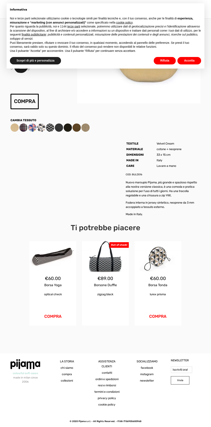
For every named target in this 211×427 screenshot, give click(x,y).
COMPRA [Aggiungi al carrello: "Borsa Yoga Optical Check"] (53, 316)
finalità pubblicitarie (34, 34)
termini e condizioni (107, 392)
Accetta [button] (189, 60)
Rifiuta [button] (164, 60)
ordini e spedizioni (106, 379)
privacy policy (107, 398)
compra (67, 374)
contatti (107, 373)
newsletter (147, 380)
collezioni (67, 380)
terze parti (73, 26)
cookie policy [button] (124, 22)
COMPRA (24, 101)
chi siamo (67, 368)
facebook (147, 368)
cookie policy (106, 404)
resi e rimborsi (107, 385)
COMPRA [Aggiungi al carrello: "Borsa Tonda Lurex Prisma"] (157, 316)
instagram (147, 374)
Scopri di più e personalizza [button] (35, 60)
